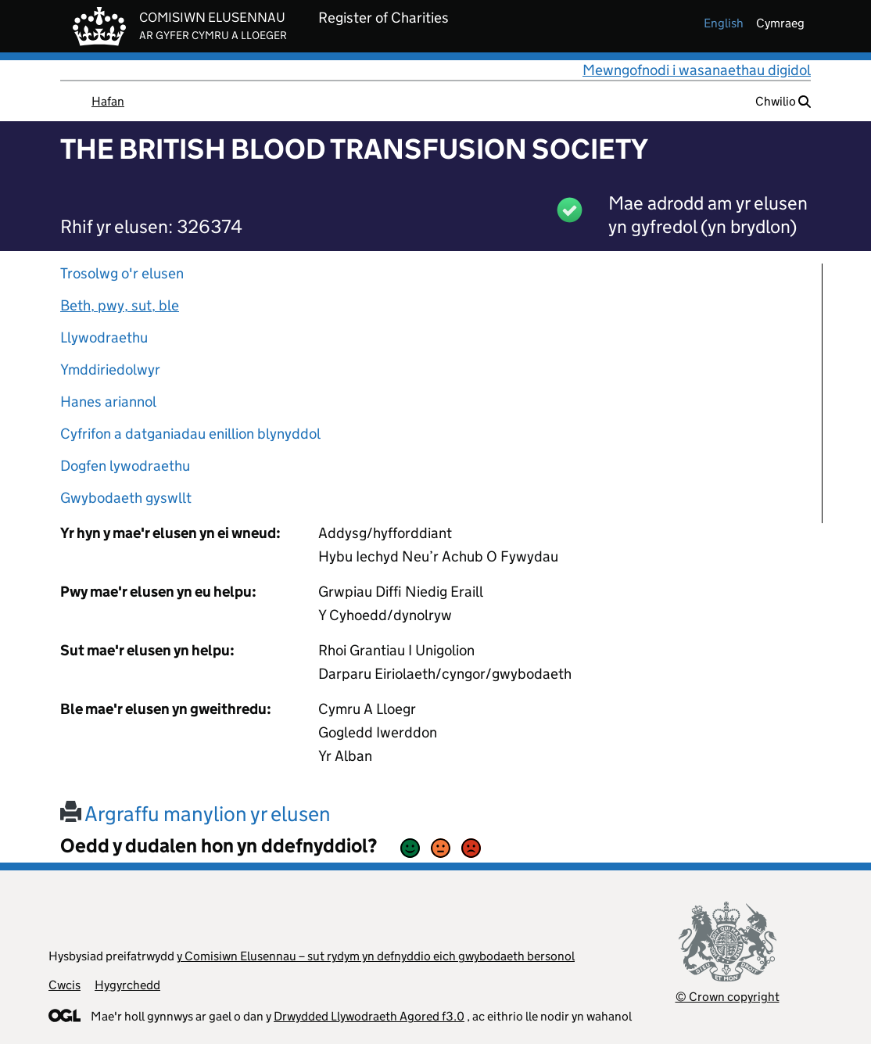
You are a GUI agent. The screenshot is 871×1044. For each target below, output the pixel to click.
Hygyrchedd (127, 985)
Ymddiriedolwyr (110, 369)
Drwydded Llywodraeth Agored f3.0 (369, 1016)
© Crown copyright (728, 996)
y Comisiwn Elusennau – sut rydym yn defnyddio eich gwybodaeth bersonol (376, 956)
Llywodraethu (104, 337)
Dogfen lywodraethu (125, 466)
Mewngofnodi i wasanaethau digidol (696, 70)
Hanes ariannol (108, 402)
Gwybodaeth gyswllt (126, 498)
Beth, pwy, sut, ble (119, 305)
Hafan (107, 101)
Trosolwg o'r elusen (122, 273)
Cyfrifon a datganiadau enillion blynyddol (190, 434)
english (724, 23)
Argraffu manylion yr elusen (195, 814)
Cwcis (64, 985)
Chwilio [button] (783, 101)
